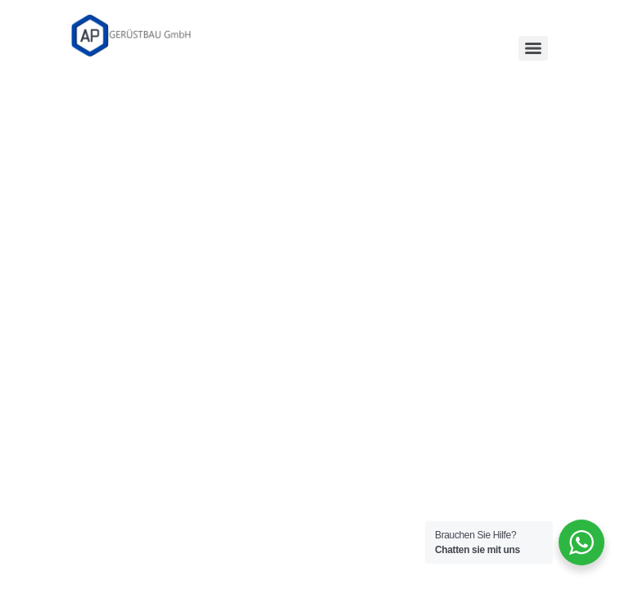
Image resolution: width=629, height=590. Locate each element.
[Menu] (533, 48)
